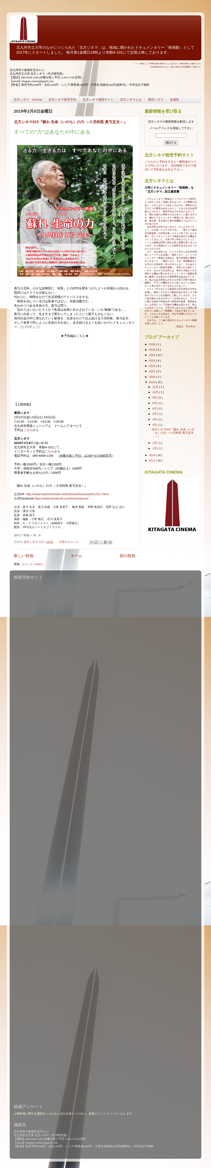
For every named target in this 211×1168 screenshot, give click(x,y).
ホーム (76, 556)
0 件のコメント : (70, 541)
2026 (152, 344)
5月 (154, 413)
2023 (152, 360)
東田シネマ (155, 99)
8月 (154, 403)
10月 (155, 392)
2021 (152, 371)
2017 (152, 460)
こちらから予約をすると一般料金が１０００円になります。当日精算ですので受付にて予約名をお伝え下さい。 (171, 165)
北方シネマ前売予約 (62, 99)
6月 (154, 408)
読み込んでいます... (104, 839)
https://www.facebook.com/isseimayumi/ (61, 498)
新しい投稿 (23, 556)
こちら (28, 430)
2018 (152, 455)
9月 (154, 397)
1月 (154, 448)
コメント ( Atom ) (32, 564)
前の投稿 (127, 556)
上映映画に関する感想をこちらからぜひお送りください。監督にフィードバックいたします (73, 1113)
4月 (154, 419)
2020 (152, 376)
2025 (152, 349)
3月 (154, 424)
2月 (154, 442)
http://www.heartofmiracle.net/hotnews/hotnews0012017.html (67, 494)
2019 (152, 382)
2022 (152, 365)
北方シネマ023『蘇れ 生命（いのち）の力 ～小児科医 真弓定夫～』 (70, 122)
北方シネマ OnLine (28, 99)
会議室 (174, 99)
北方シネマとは (131, 99)
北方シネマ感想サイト (98, 99)
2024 (152, 355)
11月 (155, 386)
